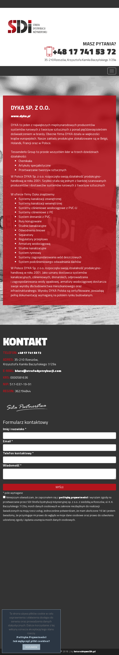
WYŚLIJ (59, 487)
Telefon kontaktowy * (18, 453)
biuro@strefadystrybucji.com (38, 370)
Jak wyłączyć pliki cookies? (31, 641)
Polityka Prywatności (31, 637)
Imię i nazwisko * (14, 429)
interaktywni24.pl (85, 651)
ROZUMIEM (31, 647)
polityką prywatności (73, 497)
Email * (8, 441)
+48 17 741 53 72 (84, 51)
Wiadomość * (12, 465)
